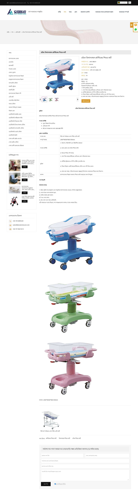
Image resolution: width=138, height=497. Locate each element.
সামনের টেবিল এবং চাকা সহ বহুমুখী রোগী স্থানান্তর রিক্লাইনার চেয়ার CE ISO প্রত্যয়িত (28, 162)
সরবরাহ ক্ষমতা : (85, 70)
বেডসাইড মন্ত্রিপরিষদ (14, 100)
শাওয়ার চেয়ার (12, 69)
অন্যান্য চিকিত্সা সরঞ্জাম (15, 107)
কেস (75, 12)
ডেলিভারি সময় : (85, 67)
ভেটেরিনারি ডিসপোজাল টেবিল (17, 124)
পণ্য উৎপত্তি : (85, 64)
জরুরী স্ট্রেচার (12, 86)
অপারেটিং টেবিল (13, 83)
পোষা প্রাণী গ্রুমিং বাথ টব (15, 138)
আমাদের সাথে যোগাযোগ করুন (104, 12)
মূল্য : (82, 73)
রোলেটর (11, 62)
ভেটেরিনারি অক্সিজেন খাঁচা (15, 117)
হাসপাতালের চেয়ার (14, 58)
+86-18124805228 (34, 3)
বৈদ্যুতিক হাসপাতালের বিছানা (16, 76)
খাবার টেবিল (12, 104)
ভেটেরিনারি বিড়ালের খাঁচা (15, 121)
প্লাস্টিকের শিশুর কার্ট (51, 438)
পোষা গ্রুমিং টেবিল (13, 142)
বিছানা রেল (12, 111)
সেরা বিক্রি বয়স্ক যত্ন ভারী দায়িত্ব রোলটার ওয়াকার (28, 197)
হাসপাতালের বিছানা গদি (15, 93)
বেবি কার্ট (18, 32)
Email (86, 101)
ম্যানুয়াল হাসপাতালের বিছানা (16, 79)
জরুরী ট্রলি (12, 90)
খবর (70, 12)
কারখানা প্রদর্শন (85, 12)
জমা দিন (46, 484)
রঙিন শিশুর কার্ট (76, 438)
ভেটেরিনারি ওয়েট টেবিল (15, 131)
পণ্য (65, 12)
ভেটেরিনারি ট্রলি (13, 135)
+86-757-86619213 (18, 229)
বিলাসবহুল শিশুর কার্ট (64, 438)
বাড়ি (59, 12)
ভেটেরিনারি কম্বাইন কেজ (15, 114)
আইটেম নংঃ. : (85, 61)
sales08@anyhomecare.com (17, 3)
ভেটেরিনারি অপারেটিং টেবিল (16, 128)
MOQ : (83, 75)
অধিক (24, 167)
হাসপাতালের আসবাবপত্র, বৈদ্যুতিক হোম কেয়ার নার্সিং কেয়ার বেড (28, 188)
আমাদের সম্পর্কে (124, 12)
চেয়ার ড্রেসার (12, 72)
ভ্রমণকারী (11, 65)
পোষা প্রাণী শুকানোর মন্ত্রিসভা (16, 145)
